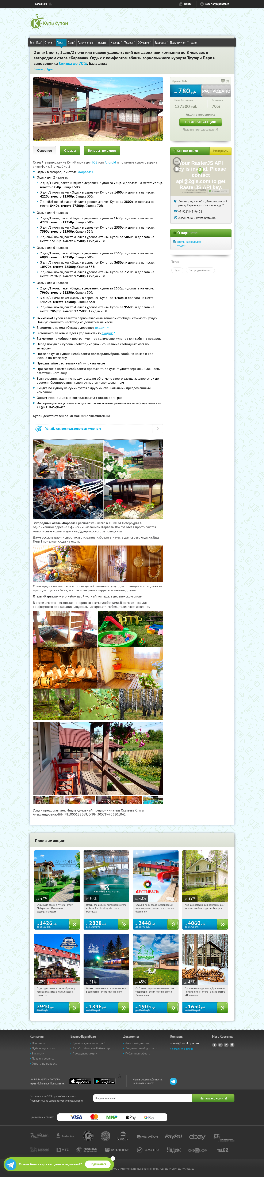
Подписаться (98, 1164)
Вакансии (38, 1053)
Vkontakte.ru (220, 1045)
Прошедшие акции (85, 1053)
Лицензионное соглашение (194, 192)
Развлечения (87, 42)
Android (111, 162)
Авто (194, 42)
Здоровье (161, 42)
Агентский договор (137, 1043)
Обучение (145, 42)
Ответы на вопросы (44, 1063)
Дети (71, 42)
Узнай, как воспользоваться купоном (73, 428)
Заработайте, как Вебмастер (91, 1048)
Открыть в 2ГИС (219, 191)
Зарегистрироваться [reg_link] (217, 4)
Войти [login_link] (187, 4)
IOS (95, 162)
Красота (116, 42)
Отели (50, 42)
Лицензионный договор (141, 1048)
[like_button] (223, 81)
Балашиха (41, 4)
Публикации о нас (44, 1048)
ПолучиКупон (179, 42)
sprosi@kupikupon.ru (184, 1043)
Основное (44, 150)
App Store (80, 1081)
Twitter (226, 1045)
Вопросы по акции (102, 150)
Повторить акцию (200, 122)
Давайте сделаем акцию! (89, 1043)
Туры (61, 42)
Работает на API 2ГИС (196, 190)
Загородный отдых (200, 270)
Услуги (103, 42)
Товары (129, 42)
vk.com (181, 245)
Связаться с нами (181, 1049)
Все (32, 42)
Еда (39, 42)
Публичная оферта (137, 1053)
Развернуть (220, 151)
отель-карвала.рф (189, 242)
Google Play (104, 1081)
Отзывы (70, 150)
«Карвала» (85, 172)
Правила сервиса (43, 1058)
